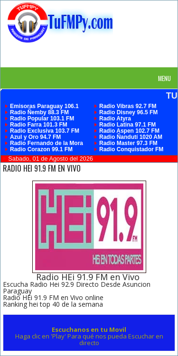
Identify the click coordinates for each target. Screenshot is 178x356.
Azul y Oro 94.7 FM (35, 137)
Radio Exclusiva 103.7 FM (44, 131)
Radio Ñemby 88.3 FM (39, 112)
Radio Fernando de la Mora (46, 143)
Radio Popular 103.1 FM (42, 118)
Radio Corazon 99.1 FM (41, 149)
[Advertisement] (93, 54)
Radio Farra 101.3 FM (38, 125)
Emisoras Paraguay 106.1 (44, 106)
